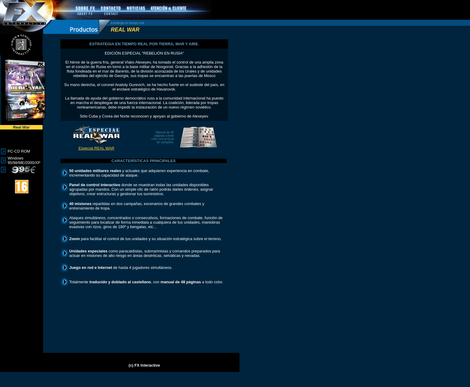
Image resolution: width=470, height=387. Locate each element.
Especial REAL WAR (96, 148)
